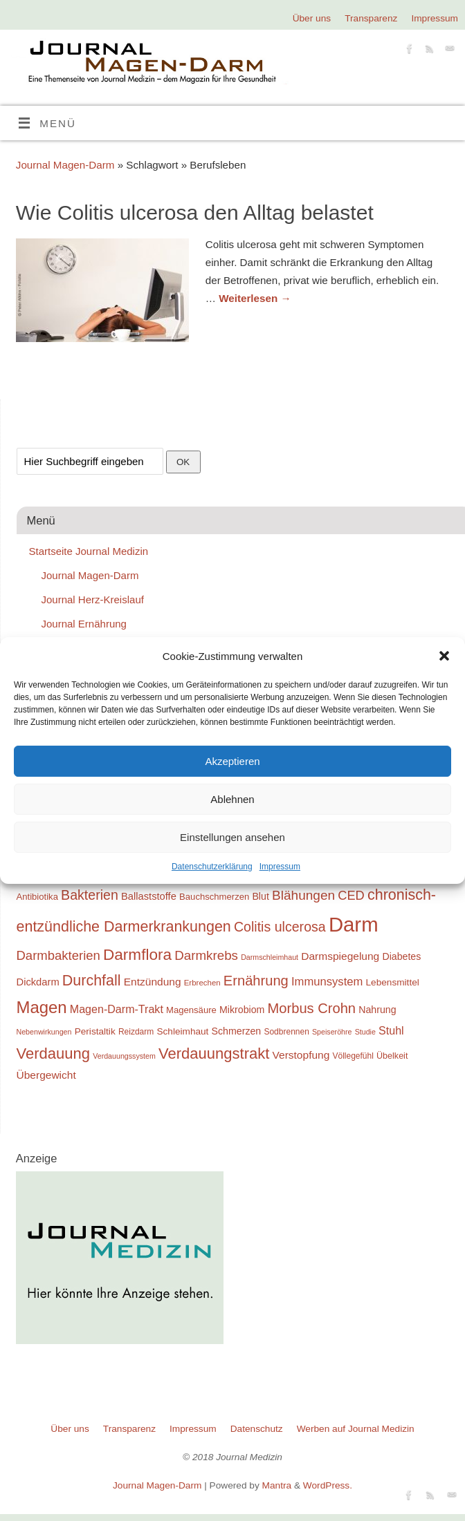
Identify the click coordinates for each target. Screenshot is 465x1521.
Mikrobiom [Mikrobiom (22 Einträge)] (241, 1009)
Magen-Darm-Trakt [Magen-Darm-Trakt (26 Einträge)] (116, 1009)
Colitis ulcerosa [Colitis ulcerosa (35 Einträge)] (280, 926)
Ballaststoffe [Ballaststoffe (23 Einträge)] (148, 896)
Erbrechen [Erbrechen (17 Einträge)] (202, 983)
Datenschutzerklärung (212, 866)
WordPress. (327, 1485)
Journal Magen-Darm (65, 165)
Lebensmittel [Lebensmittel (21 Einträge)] (392, 982)
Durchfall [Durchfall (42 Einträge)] (91, 980)
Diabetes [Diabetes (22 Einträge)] (401, 956)
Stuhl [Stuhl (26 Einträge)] (391, 1030)
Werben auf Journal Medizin (355, 1429)
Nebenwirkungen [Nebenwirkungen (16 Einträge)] (44, 1032)
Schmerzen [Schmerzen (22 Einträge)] (237, 1031)
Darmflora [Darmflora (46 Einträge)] (137, 954)
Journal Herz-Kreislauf (93, 599)
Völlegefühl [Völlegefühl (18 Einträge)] (353, 1056)
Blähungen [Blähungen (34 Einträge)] (303, 895)
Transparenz (371, 18)
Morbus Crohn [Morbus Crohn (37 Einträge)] (312, 1008)
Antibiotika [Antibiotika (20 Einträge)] (37, 896)
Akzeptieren (232, 761)
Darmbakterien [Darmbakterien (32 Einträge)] (58, 955)
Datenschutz (256, 1429)
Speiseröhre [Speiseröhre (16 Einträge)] (332, 1032)
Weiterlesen (255, 298)
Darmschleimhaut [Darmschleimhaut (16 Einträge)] (269, 957)
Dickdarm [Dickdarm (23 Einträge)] (38, 982)
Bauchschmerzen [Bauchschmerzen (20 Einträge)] (214, 896)
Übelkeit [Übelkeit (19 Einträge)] (392, 1056)
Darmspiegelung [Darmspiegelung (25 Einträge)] (340, 956)
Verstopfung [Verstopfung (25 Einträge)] (301, 1055)
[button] (444, 656)
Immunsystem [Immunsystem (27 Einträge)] (327, 981)
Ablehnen (232, 799)
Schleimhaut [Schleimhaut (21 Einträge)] (182, 1031)
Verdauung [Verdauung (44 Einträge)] (54, 1053)
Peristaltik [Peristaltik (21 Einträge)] (95, 1031)
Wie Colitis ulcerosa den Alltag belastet (195, 212)
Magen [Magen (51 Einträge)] (42, 1007)
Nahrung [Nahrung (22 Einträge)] (377, 1009)
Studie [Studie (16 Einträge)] (365, 1032)
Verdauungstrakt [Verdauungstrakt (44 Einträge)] (213, 1053)
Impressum (279, 866)
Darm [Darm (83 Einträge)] (354, 924)
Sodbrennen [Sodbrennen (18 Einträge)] (286, 1032)
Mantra (277, 1485)
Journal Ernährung (84, 624)
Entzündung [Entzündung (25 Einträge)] (152, 982)
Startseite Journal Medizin (89, 551)
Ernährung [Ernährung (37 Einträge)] (256, 980)
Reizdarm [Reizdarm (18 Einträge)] (136, 1032)
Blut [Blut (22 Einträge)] (260, 896)
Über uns (312, 18)
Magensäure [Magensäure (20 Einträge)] (191, 1010)
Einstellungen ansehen (232, 837)
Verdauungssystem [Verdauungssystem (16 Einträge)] (124, 1056)
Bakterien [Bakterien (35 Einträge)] (89, 895)
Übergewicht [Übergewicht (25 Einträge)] (46, 1075)
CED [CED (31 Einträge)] (351, 895)
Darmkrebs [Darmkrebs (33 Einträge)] (206, 955)
